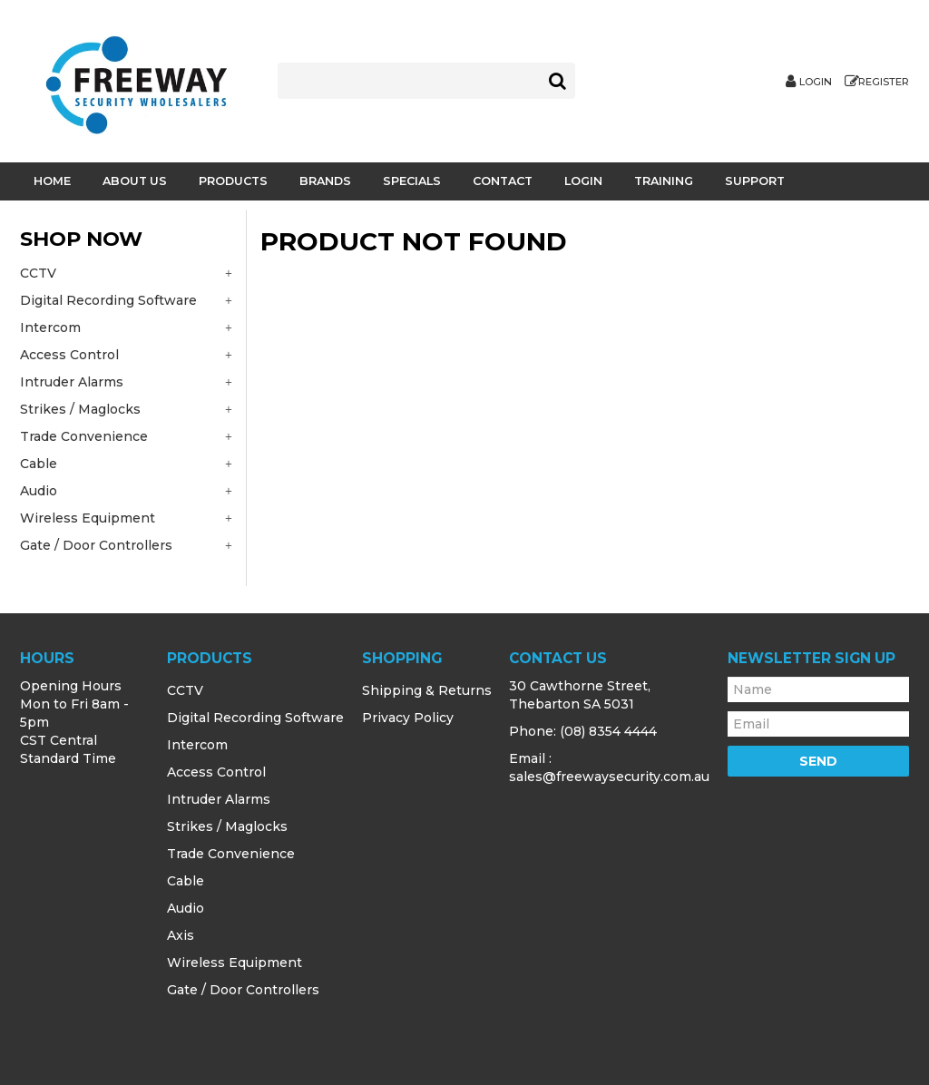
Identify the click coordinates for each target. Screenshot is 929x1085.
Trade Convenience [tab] (84, 436)
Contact (503, 181)
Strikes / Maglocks (227, 826)
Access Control (216, 772)
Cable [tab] (38, 463)
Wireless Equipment (234, 962)
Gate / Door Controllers (243, 990)
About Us (135, 181)
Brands (325, 181)
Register (883, 82)
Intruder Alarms (218, 799)
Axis (180, 935)
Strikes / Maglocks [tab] (80, 409)
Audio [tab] (38, 491)
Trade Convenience (231, 854)
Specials (412, 181)
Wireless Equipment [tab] (87, 518)
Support (755, 181)
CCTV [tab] (38, 273)
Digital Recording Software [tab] (108, 300)
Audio (185, 908)
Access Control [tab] (69, 355)
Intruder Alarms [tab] (71, 382)
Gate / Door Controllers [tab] (96, 545)
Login (815, 82)
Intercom (197, 745)
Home (52, 181)
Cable (185, 881)
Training (663, 181)
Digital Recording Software (255, 717)
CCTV (185, 690)
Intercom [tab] (50, 327)
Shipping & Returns (427, 690)
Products (233, 181)
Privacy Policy (408, 717)
